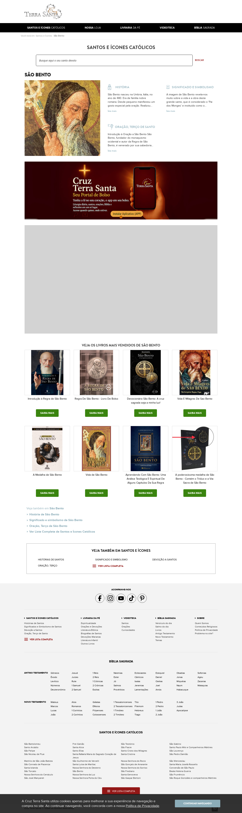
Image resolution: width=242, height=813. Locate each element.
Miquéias (181, 681)
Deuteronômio (58, 689)
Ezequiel (160, 673)
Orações (126, 626)
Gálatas (96, 702)
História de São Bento (44, 514)
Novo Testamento (164, 637)
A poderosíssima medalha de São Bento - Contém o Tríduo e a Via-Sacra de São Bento (194, 478)
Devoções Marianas (91, 637)
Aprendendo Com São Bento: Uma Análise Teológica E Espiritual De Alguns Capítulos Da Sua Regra (146, 478)
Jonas (180, 677)
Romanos (76, 706)
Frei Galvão (78, 744)
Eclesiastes (140, 673)
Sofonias (202, 673)
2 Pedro (160, 706)
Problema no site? (204, 633)
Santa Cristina (128, 754)
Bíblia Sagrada (166, 618)
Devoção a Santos (33, 630)
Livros (158, 630)
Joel (158, 685)
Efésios (96, 706)
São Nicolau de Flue (34, 754)
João (53, 714)
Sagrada (204, 27)
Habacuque (182, 689)
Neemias (118, 673)
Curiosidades (128, 630)
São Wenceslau (177, 761)
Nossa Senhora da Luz (84, 774)
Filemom (139, 706)
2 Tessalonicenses (123, 706)
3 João (180, 702)
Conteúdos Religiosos (206, 626)
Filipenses (98, 710)
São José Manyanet (34, 778)
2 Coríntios (77, 714)
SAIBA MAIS (47, 413)
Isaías (137, 681)
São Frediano (127, 771)
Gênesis (55, 673)
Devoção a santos (164, 559)
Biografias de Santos (91, 633)
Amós (158, 689)
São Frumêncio (177, 774)
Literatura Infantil (89, 640)
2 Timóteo (119, 714)
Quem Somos (202, 623)
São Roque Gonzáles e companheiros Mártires (192, 778)
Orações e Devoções (91, 626)
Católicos (46, 27)
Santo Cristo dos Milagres (134, 750)
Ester (116, 677)
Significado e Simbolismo (111, 559)
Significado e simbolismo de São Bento (55, 520)
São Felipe (29, 750)
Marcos (54, 706)
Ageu (200, 677)
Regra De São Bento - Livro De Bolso (96, 398)
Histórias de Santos (51, 559)
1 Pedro (159, 702)
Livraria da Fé (91, 618)
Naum (179, 685)
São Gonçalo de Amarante (134, 764)
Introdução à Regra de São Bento (47, 398)
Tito (137, 702)
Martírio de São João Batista (38, 761)
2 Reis (96, 677)
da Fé (130, 27)
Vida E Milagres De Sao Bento (194, 398)
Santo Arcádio (31, 747)
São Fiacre (126, 747)
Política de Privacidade (206, 630)
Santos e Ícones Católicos (42, 618)
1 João (159, 710)
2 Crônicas (98, 685)
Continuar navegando (197, 803)
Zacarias (202, 681)
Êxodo (54, 677)
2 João (159, 714)
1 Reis (95, 673)
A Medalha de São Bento (47, 474)
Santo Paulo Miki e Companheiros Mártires (191, 747)
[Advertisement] (146, 11)
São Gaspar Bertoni (131, 778)
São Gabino (175, 744)
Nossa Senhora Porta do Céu (87, 778)
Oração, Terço (47, 565)
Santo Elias (78, 750)
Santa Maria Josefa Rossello (183, 764)
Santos (125, 623)
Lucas (54, 710)
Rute (74, 681)
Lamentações (141, 689)
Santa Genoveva (129, 774)
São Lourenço (176, 750)
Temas (158, 640)
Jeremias (139, 685)
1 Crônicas (98, 681)
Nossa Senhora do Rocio (133, 761)
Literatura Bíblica (89, 630)
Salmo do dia (161, 626)
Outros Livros (88, 643)
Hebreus (139, 710)
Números (55, 685)
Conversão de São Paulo (181, 767)
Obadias (181, 673)
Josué (75, 673)
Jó (115, 681)
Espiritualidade (88, 623)
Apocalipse (182, 710)
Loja (93, 27)
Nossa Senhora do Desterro (87, 767)
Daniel (159, 677)
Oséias (159, 681)
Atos (74, 702)
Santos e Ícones (44, 35)
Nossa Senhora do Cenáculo (38, 774)
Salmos (117, 685)
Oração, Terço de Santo (36, 633)
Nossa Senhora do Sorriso (134, 767)
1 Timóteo (118, 710)
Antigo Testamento (165, 633)
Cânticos (139, 677)
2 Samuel (76, 689)
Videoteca (130, 618)
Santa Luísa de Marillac (84, 764)
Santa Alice (78, 747)
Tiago (137, 714)
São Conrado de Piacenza (37, 764)
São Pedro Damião (178, 754)
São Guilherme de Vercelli (86, 761)
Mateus (54, 702)
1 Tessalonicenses (123, 702)
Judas (180, 706)
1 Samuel (76, 685)
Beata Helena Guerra (180, 771)
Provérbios (119, 689)
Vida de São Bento (96, 474)
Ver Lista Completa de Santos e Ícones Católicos (62, 532)
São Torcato (30, 771)
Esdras (96, 689)
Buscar (199, 60)
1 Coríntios (77, 710)
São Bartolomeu (32, 744)
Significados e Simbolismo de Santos (43, 626)
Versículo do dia (163, 623)
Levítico (55, 681)
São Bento (59, 35)
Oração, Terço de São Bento (48, 526)
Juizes (75, 677)
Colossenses (99, 714)
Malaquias (203, 685)
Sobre (200, 618)
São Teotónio (127, 744)
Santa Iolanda (31, 767)
